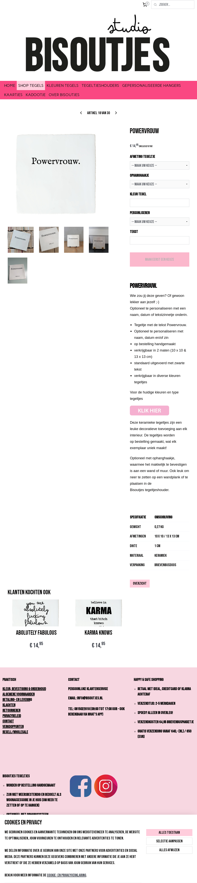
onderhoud (38, 689)
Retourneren (11, 710)
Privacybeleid (12, 716)
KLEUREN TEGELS (62, 85)
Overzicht (140, 583)
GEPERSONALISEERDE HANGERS (151, 85)
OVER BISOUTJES (64, 94)
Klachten (9, 705)
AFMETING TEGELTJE (142, 157)
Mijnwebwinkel (128, 876)
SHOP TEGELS (30, 85)
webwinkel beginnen (104, 876)
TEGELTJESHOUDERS (100, 85)
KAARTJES (13, 94)
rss (92, 876)
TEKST (134, 231)
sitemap (86, 876)
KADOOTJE (36, 94)
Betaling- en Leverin (16, 699)
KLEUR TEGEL (138, 194)
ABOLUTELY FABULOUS (36, 633)
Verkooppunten (13, 726)
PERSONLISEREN (140, 213)
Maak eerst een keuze (159, 259)
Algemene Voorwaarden (19, 694)
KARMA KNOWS (98, 633)
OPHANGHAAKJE (139, 175)
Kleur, (8, 689)
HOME (9, 85)
